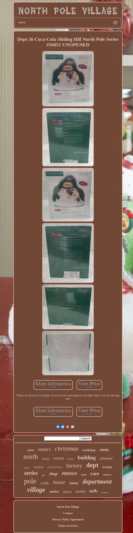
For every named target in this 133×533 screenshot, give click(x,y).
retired (58, 458)
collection (54, 467)
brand (45, 458)
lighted (67, 491)
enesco (69, 473)
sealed (80, 491)
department (97, 481)
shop (53, 473)
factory (74, 465)
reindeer (105, 492)
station (54, 491)
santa (104, 449)
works (70, 458)
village (36, 489)
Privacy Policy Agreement (67, 519)
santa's (44, 449)
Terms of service (68, 525)
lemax (74, 483)
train (83, 474)
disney (26, 467)
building (87, 457)
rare (95, 473)
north (30, 456)
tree (43, 475)
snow (30, 450)
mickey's (107, 474)
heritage (107, 467)
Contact (68, 513)
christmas (67, 448)
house (59, 482)
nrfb (93, 491)
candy (44, 483)
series (31, 473)
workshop (89, 450)
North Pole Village (68, 506)
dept (92, 465)
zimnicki (38, 467)
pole (30, 481)
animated (106, 458)
